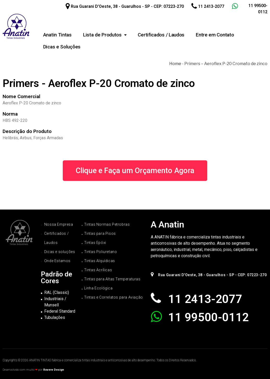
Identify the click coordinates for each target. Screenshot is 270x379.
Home (175, 63)
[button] (135, 170)
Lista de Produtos (105, 35)
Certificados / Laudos (161, 35)
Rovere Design (53, 369)
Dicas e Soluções (61, 47)
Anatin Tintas (57, 35)
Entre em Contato (215, 35)
